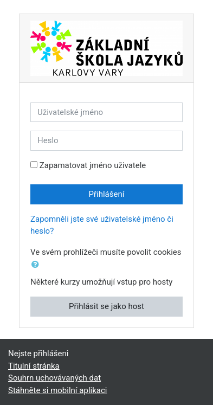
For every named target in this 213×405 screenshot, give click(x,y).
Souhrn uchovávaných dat (54, 378)
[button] (37, 265)
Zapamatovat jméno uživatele (93, 165)
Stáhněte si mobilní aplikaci (57, 390)
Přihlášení (107, 194)
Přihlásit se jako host (106, 306)
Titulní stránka (34, 366)
